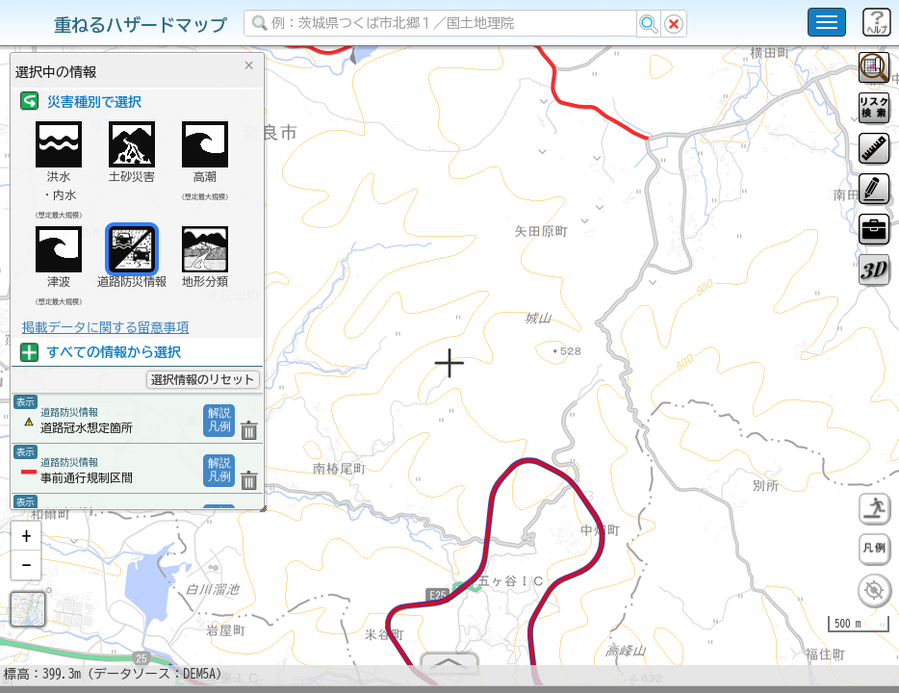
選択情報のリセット (203, 379)
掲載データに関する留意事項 (105, 327)
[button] (26, 543)
